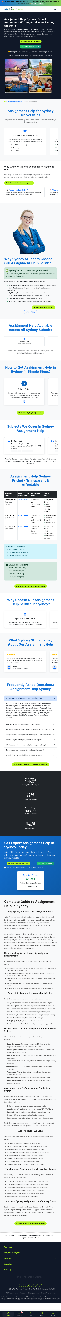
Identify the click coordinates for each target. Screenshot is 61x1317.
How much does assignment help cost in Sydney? (23, 733)
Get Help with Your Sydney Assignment (19, 186)
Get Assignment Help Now (30, 41)
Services (30, 1267)
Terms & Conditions (20, 1302)
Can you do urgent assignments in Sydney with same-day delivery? (29, 743)
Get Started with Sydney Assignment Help (30, 1232)
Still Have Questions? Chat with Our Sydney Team (30, 773)
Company (30, 1278)
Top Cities (30, 1255)
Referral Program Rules (48, 1302)
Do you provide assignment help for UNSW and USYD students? (28, 738)
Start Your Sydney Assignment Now (30, 416)
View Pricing (31, 315)
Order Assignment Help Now (44, 311)
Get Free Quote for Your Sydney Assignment (30, 591)
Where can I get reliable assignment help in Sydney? (24, 707)
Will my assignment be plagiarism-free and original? (24, 748)
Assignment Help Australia (15, 101)
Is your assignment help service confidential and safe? (25, 759)
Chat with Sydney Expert (30, 47)
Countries (30, 1273)
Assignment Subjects (30, 1261)
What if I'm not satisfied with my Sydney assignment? (24, 764)
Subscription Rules (33, 1302)
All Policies (9, 1302)
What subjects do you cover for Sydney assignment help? (26, 753)
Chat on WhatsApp (46, 872)
